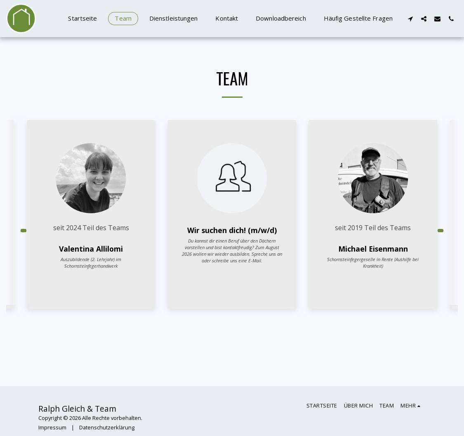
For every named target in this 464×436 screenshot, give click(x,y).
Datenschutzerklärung (106, 427)
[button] (410, 18)
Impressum (52, 427)
